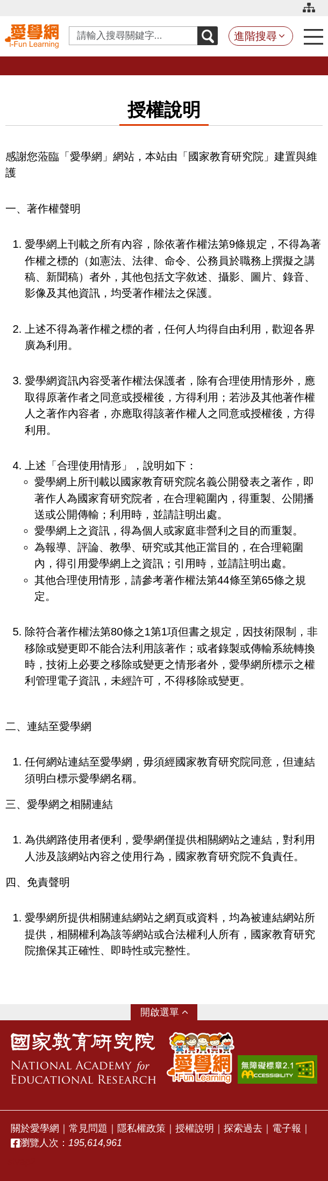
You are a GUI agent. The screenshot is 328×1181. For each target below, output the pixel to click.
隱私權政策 (141, 1128)
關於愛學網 (35, 1128)
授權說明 (194, 1128)
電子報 (286, 1128)
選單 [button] (169, 1012)
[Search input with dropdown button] (133, 35)
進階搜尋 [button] (255, 36)
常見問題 (88, 1128)
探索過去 (243, 1128)
